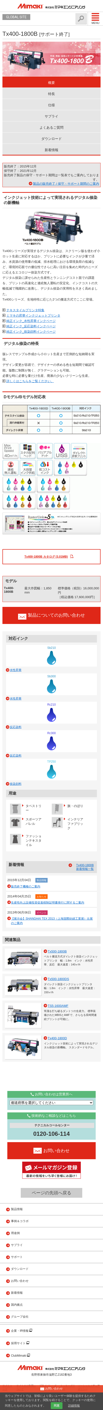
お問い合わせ (20, 1281)
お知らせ (41, 896)
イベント (41, 912)
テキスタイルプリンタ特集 (25, 310)
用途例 (15, 1233)
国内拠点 (17, 1304)
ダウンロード (51, 139)
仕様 (51, 105)
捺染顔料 (15, 784)
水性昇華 (15, 670)
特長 (51, 94)
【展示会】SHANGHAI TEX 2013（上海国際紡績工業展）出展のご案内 (52, 921)
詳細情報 (74, 1405)
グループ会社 (20, 1316)
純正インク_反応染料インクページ (31, 326)
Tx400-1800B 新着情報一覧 (85, 867)
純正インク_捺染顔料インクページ (31, 331)
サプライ (51, 116)
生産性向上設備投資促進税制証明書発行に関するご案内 (47, 902)
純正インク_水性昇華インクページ (31, 321)
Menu (95, 18)
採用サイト (18, 1343)
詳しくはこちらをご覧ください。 (30, 381)
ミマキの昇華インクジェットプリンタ (33, 315)
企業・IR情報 (20, 1330)
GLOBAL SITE (16, 17)
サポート (17, 1257)
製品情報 (41, 880)
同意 (57, 1405)
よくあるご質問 (51, 127)
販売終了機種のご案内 (25, 886)
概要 (51, 83)
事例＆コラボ (20, 1221)
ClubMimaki (19, 1355)
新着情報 (51, 150)
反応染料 (15, 727)
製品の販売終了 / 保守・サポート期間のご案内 (66, 183)
